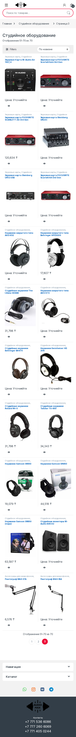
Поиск (68, 13)
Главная (7, 23)
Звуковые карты (12, 57)
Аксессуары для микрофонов (19, 576)
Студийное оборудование (34, 23)
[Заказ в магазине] (53, 49)
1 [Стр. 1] (31, 641)
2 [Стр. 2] (38, 641)
